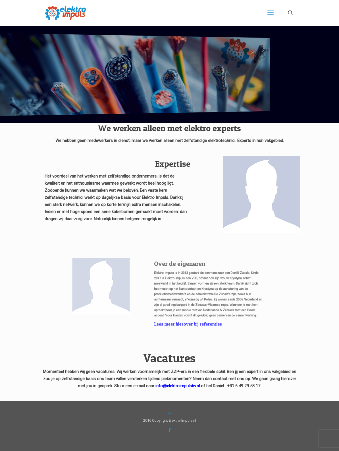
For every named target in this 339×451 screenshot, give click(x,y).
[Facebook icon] (169, 430)
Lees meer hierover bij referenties (182, 316)
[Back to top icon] (169, 413)
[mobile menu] (270, 13)
